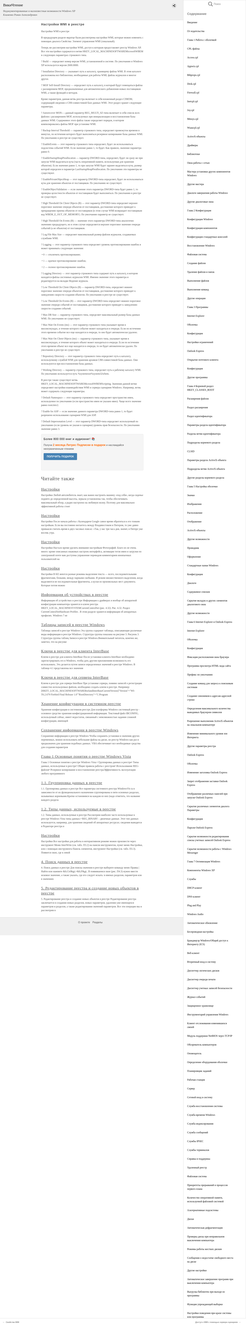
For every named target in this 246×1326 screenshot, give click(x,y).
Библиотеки (193, 154)
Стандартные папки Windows (202, 565)
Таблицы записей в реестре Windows (73, 625)
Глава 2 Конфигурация (199, 210)
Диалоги (191, 583)
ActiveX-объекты (196, 136)
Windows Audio (195, 914)
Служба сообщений (197, 1132)
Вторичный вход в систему (201, 962)
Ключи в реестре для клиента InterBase (75, 651)
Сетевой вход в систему (199, 1097)
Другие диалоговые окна (200, 201)
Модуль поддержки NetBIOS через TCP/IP (209, 1036)
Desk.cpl (191, 83)
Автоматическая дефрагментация (205, 1227)
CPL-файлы (193, 48)
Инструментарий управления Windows (207, 1014)
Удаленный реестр (197, 1167)
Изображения (194, 504)
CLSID (190, 451)
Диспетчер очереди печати (201, 979)
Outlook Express (195, 351)
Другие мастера (195, 184)
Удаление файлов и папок (200, 272)
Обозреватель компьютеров (202, 1044)
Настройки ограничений (200, 342)
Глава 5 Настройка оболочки (202, 486)
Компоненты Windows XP (201, 870)
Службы (191, 879)
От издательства (195, 31)
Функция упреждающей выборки (205, 1304)
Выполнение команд (198, 289)
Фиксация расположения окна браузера (208, 657)
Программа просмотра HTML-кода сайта (209, 665)
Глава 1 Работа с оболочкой (201, 40)
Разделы (97, 922)
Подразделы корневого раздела (203, 442)
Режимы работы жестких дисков (204, 1249)
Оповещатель (194, 1053)
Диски (190, 1219)
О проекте (84, 922)
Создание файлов (196, 263)
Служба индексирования (200, 1123)
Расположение (194, 512)
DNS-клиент (193, 896)
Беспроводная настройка (200, 931)
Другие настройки (197, 1270)
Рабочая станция (196, 1079)
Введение (192, 22)
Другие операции (196, 298)
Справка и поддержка (198, 1158)
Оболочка (192, 324)
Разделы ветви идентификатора (204, 433)
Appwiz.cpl (193, 66)
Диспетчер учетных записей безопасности (209, 988)
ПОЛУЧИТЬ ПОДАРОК (60, 456)
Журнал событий (196, 997)
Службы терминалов (198, 1150)
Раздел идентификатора (199, 416)
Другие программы (197, 377)
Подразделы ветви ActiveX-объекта (206, 469)
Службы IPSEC (195, 1141)
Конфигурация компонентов (202, 228)
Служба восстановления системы (205, 1106)
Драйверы (192, 145)
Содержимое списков (198, 591)
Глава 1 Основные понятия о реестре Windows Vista (86, 756)
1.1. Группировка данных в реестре (71, 783)
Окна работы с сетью (198, 162)
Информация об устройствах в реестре (74, 595)
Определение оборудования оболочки (207, 1062)
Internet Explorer (195, 316)
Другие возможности (198, 539)
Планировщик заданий (199, 1071)
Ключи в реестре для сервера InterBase (75, 677)
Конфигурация (195, 333)
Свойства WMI (12, 1322)
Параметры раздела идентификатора (206, 425)
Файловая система (197, 254)
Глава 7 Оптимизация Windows (203, 861)
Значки (191, 495)
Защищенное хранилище (200, 1005)
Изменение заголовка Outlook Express (207, 772)
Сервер (191, 1088)
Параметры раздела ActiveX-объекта (206, 460)
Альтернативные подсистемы (202, 1210)
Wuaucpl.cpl (193, 127)
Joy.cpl (190, 110)
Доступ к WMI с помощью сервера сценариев (216, 1322)
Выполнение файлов (198, 280)
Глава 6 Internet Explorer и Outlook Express (209, 622)
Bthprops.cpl (193, 75)
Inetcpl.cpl (192, 101)
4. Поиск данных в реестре (64, 862)
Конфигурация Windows (200, 219)
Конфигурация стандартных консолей (207, 237)
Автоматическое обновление (202, 923)
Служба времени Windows (201, 1115)
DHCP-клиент (194, 888)
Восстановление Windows (201, 245)
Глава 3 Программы (197, 307)
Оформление (194, 556)
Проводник (193, 548)
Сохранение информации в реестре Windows (79, 730)
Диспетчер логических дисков (203, 970)
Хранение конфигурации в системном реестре (81, 704)
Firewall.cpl (193, 92)
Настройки (50, 489)
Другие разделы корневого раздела (205, 477)
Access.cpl (192, 57)
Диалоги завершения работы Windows (207, 193)
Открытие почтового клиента (202, 359)
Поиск (214, 4)
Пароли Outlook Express (200, 827)
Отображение (194, 521)
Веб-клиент (193, 953)
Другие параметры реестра (201, 746)
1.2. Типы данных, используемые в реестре (78, 809)
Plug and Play (194, 905)
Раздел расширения (197, 407)
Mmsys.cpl (192, 119)
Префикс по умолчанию (200, 674)
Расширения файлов (198, 398)
